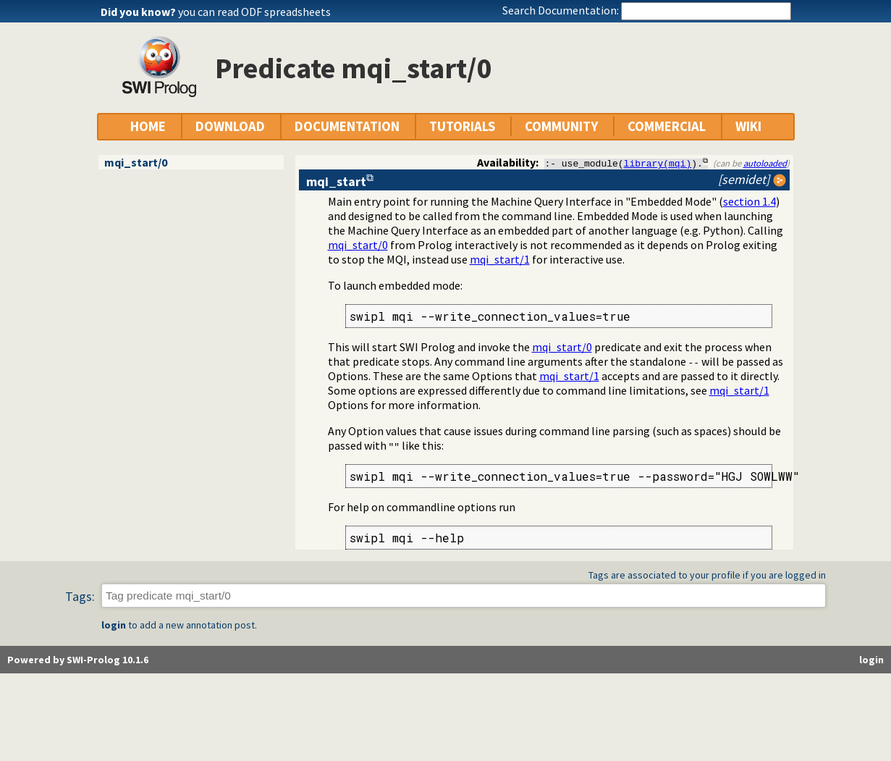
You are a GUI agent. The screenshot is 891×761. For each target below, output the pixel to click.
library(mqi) (658, 162)
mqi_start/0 (135, 162)
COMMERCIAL (667, 126)
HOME (148, 126)
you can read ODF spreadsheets (254, 11)
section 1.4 (749, 201)
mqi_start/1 (500, 259)
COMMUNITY (561, 126)
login (113, 625)
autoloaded (765, 163)
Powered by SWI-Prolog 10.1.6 (77, 660)
